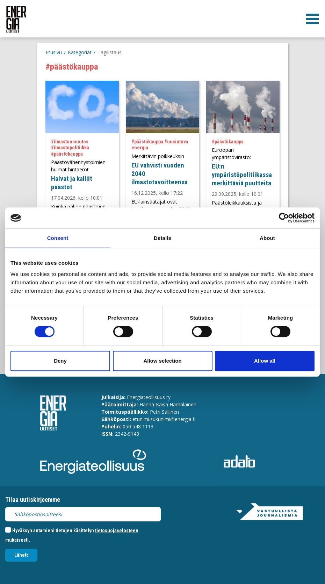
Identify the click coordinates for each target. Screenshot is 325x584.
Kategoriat (80, 52)
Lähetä (21, 555)
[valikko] (312, 19)
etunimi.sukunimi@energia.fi (163, 419)
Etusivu (54, 52)
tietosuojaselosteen (116, 530)
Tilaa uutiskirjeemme (32, 499)
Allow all (264, 361)
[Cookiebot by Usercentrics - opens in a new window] (284, 218)
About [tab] (267, 238)
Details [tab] (162, 238)
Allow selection (162, 361)
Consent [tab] (57, 238)
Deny (60, 361)
